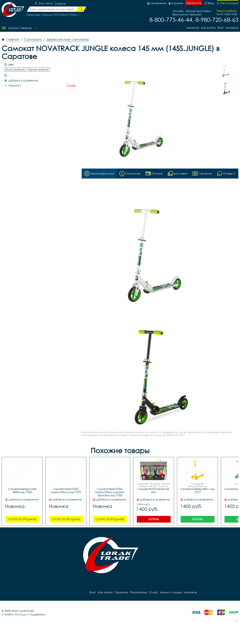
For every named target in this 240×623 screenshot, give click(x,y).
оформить (193, 3)
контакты (232, 27)
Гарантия (192, 27)
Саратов (60, 3)
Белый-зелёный (15, 69)
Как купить (208, 27)
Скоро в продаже (22, 519)
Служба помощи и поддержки (24, 614)
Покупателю (138, 592)
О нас (153, 592)
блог (221, 27)
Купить (153, 519)
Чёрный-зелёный (38, 69)
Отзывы (71, 85)
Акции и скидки (171, 592)
